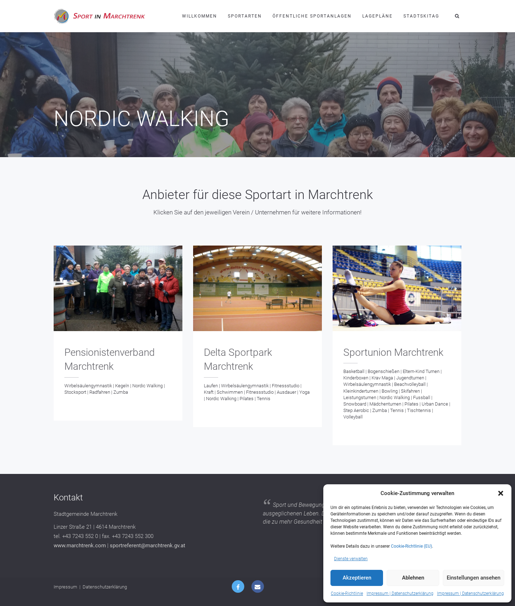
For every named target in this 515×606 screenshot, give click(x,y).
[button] (500, 493)
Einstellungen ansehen (473, 578)
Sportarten (245, 16)
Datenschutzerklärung (105, 587)
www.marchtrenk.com (80, 545)
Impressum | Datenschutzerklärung (400, 593)
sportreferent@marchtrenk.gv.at (147, 545)
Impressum (65, 587)
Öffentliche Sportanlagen (312, 16)
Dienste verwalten (351, 558)
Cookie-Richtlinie (347, 593)
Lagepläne (377, 16)
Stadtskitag (421, 16)
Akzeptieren (357, 578)
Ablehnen (413, 578)
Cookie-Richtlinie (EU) (411, 546)
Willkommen (199, 16)
